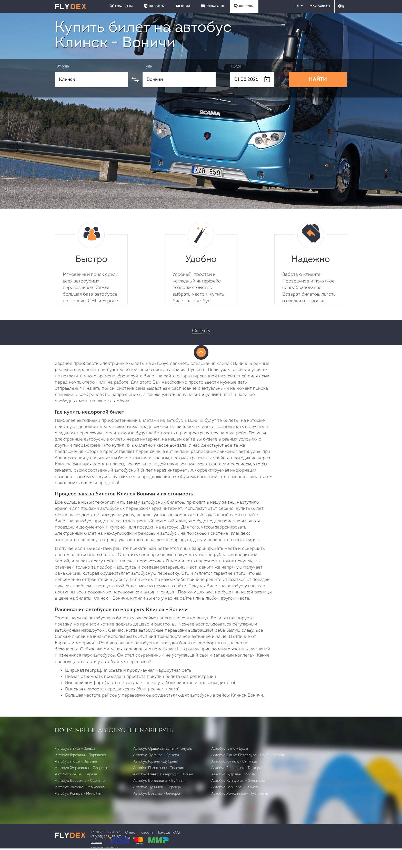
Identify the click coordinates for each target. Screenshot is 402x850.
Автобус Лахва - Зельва (75, 749)
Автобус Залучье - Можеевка (80, 787)
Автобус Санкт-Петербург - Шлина (163, 774)
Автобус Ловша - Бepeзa (76, 774)
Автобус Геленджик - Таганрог (237, 768)
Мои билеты (319, 6)
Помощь (163, 833)
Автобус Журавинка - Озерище (81, 768)
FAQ (176, 833)
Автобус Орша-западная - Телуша (162, 749)
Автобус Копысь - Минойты (78, 794)
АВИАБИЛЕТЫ (121, 6)
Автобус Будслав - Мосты (233, 774)
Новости (146, 833)
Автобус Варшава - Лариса (234, 787)
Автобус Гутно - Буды (229, 749)
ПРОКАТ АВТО (212, 6)
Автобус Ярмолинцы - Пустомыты (240, 794)
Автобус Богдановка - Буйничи (159, 781)
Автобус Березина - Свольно (80, 781)
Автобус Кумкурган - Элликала (238, 781)
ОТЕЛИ (183, 6)
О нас (130, 833)
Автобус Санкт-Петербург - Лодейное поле (248, 755)
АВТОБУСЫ (243, 6)
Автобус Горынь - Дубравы (155, 762)
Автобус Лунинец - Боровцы (157, 787)
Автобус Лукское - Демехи (156, 755)
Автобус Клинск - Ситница (234, 762)
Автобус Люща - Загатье (76, 762)
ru (297, 6)
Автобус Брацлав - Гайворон (157, 794)
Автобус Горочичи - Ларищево (80, 755)
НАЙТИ (318, 79)
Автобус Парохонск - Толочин (158, 768)
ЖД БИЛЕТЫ (154, 6)
